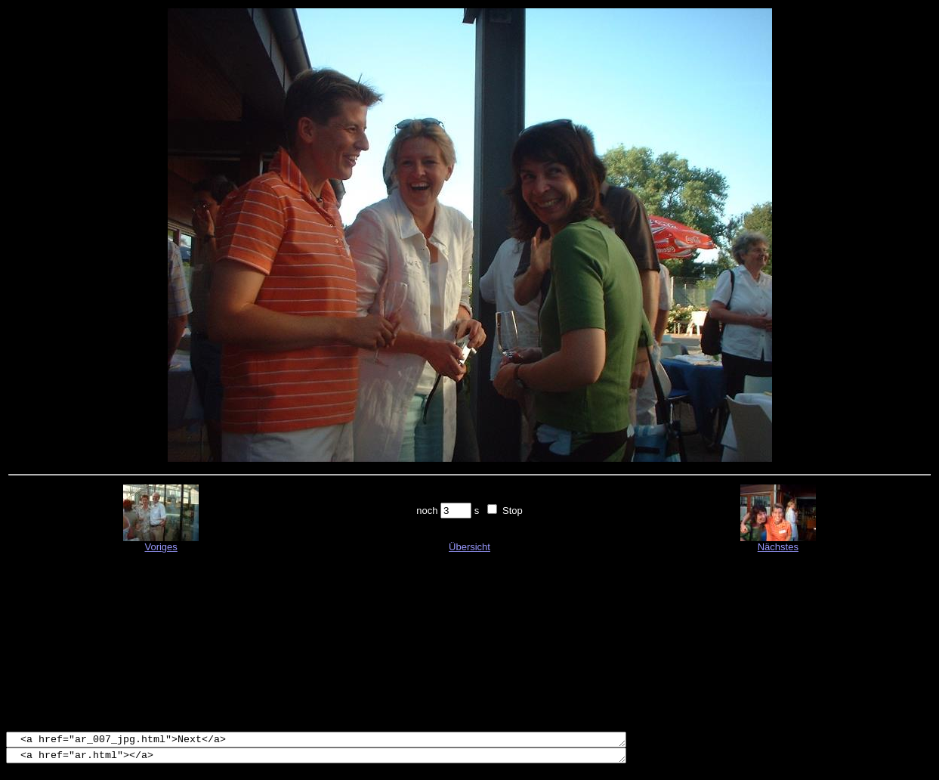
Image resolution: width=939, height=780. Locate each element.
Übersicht (469, 546)
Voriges (160, 546)
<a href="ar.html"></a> (354, 759)
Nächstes (778, 546)
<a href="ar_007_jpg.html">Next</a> (354, 741)
